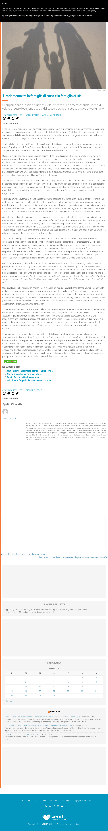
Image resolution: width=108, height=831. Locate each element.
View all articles (9, 418)
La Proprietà (47, 800)
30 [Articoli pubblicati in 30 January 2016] (82, 696)
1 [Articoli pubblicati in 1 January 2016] (68, 678)
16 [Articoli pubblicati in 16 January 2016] (82, 687)
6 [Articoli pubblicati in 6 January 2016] (39, 682)
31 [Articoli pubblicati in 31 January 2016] (96, 696)
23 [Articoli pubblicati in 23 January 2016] (82, 691)
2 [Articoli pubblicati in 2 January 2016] (82, 678)
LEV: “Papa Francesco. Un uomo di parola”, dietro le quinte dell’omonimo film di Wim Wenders (39, 725)
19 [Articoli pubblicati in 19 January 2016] (26, 691)
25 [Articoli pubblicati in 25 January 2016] (12, 696)
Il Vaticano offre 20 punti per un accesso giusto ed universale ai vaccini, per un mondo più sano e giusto (43, 717)
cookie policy (90, 11)
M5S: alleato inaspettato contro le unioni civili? (30, 371)
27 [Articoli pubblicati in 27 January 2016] (40, 696)
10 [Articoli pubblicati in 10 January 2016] (96, 682)
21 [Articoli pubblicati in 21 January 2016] (54, 691)
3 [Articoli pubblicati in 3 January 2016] (96, 678)
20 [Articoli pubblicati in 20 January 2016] (40, 691)
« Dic (6, 701)
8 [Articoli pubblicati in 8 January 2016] (68, 682)
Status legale (65, 800)
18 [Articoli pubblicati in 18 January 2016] (12, 691)
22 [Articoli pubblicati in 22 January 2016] (68, 691)
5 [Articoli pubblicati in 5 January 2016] (25, 682)
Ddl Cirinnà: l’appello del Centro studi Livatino (29, 380)
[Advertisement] (54, 534)
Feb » (11, 701)
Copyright (77, 800)
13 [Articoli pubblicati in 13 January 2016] (40, 687)
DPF (28, 800)
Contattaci (86, 800)
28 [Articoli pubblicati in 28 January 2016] (54, 696)
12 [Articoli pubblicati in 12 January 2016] (26, 687)
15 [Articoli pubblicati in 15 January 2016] (68, 687)
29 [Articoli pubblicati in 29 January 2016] (68, 696)
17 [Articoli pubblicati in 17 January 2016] (96, 687)
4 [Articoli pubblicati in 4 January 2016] (11, 682)
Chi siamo (21, 800)
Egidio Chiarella (32, 115)
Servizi (56, 800)
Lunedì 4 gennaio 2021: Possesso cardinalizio (22, 734)
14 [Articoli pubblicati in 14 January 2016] (54, 687)
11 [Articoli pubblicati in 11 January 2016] (12, 687)
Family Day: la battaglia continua (23, 377)
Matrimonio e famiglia (52, 115)
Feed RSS (55, 711)
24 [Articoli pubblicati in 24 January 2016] (96, 691)
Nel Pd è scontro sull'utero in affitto (24, 374)
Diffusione (36, 800)
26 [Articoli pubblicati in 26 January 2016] (26, 696)
